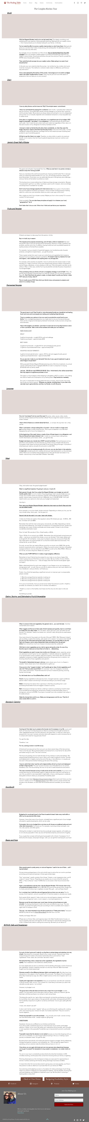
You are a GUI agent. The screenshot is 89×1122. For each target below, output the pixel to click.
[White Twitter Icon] (73, 1084)
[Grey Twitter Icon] (85, 3)
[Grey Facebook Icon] (74, 3)
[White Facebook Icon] (9, 1083)
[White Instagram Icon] (31, 1084)
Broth (68, 73)
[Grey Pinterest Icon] (81, 3)
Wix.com (27, 1119)
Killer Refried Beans (40, 912)
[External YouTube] (45, 26)
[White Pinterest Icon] (52, 1084)
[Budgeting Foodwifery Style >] (57, 1079)
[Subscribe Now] (68, 1104)
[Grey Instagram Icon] (78, 3)
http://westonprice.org (28, 976)
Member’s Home (41, 780)
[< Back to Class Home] (32, 1079)
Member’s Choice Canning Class (42, 779)
